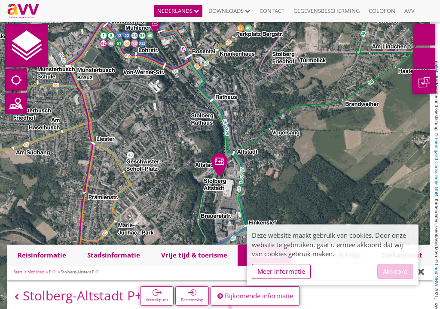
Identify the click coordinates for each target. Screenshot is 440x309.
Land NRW (436, 275)
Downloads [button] (229, 11)
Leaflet (436, 65)
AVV (409, 11)
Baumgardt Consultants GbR (436, 167)
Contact (272, 11)
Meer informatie (281, 271)
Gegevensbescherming (326, 11)
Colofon (382, 11)
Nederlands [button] (178, 11)
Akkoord (395, 271)
